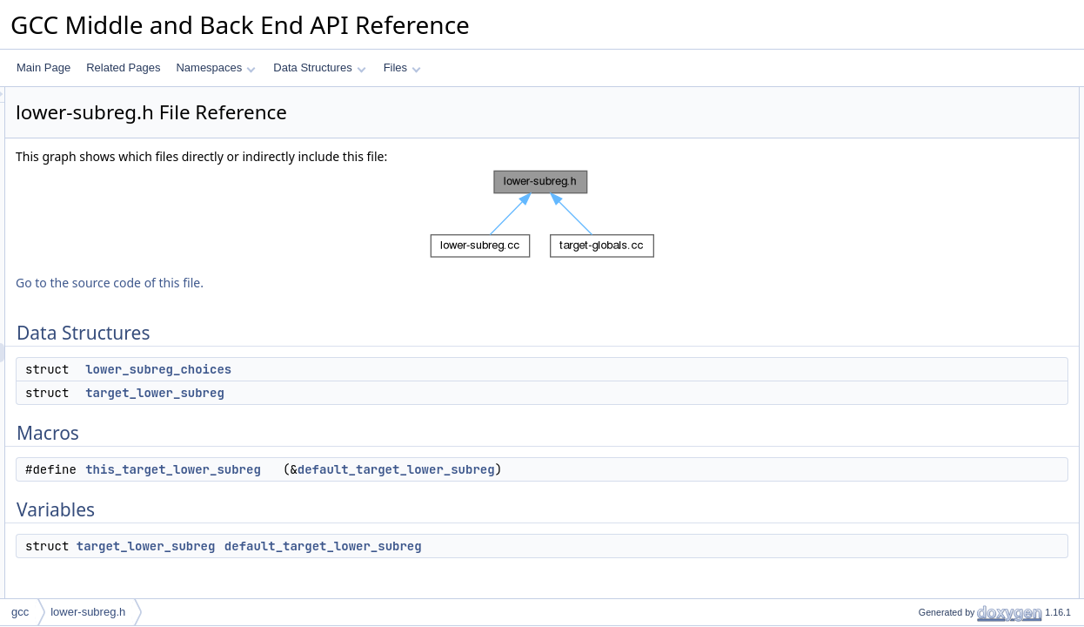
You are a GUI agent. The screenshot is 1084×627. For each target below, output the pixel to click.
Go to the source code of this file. (327, 282)
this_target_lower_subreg (390, 469)
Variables (911, 192)
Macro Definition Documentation (964, 231)
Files (402, 67)
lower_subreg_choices (376, 369)
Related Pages (123, 67)
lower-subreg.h (87, 611)
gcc (20, 611)
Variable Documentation (945, 269)
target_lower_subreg (372, 393)
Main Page (43, 67)
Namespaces (215, 67)
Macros (907, 154)
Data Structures (319, 67)
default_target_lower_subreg (614, 469)
